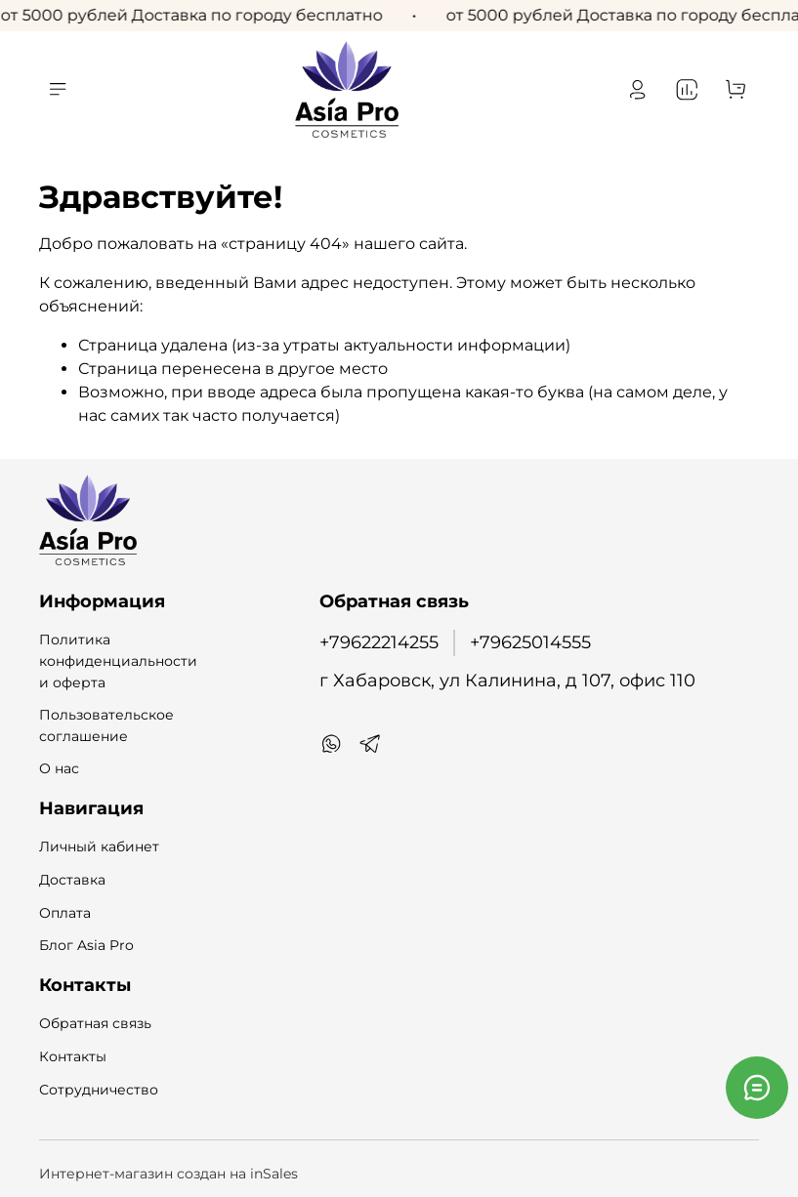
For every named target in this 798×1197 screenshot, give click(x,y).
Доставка (72, 879)
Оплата (65, 913)
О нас (59, 768)
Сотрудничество (98, 1089)
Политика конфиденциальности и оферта (118, 660)
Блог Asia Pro (86, 945)
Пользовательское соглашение (106, 725)
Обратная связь (95, 1023)
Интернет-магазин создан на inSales (168, 1173)
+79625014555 (530, 642)
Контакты (72, 1056)
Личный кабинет (99, 846)
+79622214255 (379, 642)
